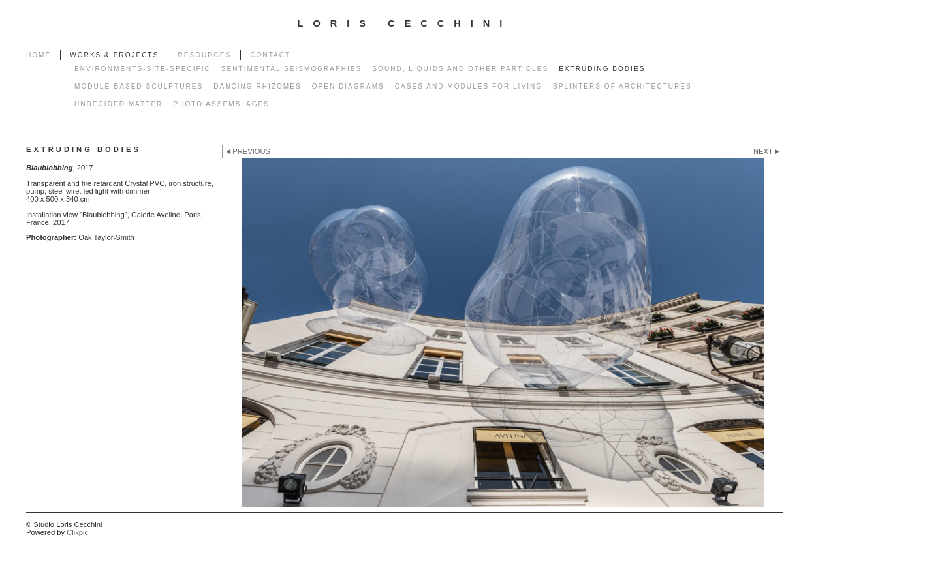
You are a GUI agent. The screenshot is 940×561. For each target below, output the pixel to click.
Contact (270, 55)
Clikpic (77, 532)
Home (38, 55)
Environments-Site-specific (142, 68)
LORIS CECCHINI (405, 23)
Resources (204, 55)
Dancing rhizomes (257, 86)
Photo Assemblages (221, 104)
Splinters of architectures (622, 86)
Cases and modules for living (468, 86)
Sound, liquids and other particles (460, 68)
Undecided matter (118, 104)
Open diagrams (348, 86)
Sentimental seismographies (291, 68)
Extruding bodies (602, 68)
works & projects (114, 55)
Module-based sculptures (138, 86)
